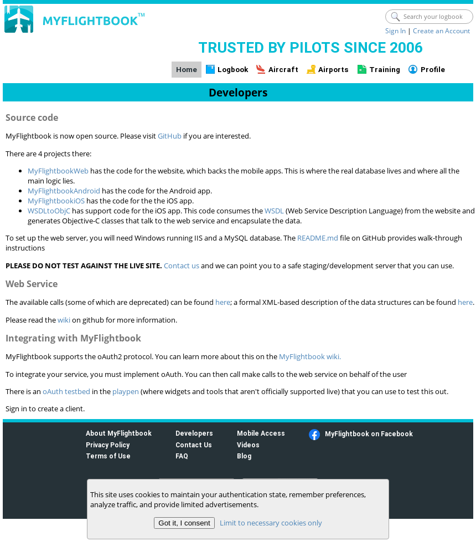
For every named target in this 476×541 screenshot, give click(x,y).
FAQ (181, 456)
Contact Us (193, 445)
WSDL (274, 211)
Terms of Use (108, 456)
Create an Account (441, 30)
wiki (64, 320)
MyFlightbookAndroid (64, 191)
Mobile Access (261, 433)
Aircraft (283, 69)
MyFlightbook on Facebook (369, 434)
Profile (433, 69)
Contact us (181, 265)
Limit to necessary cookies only (271, 523)
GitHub (170, 136)
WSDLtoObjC (49, 211)
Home (186, 69)
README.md (317, 238)
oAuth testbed (66, 391)
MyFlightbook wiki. (310, 356)
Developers (194, 433)
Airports (333, 69)
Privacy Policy (108, 445)
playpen (125, 391)
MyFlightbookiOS (56, 201)
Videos (248, 445)
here (222, 302)
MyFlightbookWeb (58, 171)
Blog (244, 456)
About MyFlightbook (119, 433)
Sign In (395, 30)
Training (384, 69)
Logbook (233, 69)
